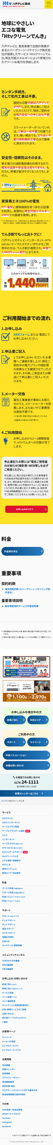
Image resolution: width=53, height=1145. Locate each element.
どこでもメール (10, 1045)
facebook (6, 1126)
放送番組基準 (8, 1081)
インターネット (8, 839)
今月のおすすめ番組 (10, 960)
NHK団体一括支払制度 (12, 1109)
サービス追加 (8, 992)
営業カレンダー (8, 1069)
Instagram (7, 1122)
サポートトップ (10, 916)
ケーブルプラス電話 (10, 826)
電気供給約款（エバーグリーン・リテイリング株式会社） (27, 590)
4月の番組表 (7, 964)
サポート (11, 742)
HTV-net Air (12, 847)
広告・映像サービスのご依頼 (14, 1009)
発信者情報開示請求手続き (14, 1094)
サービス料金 (12, 888)
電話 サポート (8, 928)
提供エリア (9, 868)
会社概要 (6, 1065)
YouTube (6, 1118)
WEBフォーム (21, 334)
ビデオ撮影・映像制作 (11, 860)
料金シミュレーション (16, 755)
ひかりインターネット (11, 822)
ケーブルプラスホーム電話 (16, 830)
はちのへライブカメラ (11, 1113)
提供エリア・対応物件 (11, 872)
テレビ (5, 835)
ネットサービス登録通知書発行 (15, 1005)
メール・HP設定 (9, 1041)
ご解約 (5, 1022)
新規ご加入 (12, 720)
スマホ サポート (9, 932)
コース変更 (9, 996)
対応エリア (35, 720)
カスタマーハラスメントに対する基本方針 (19, 1090)
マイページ (35, 742)
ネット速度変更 (8, 1001)
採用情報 (6, 1073)
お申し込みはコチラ (24, 509)
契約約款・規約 (8, 1086)
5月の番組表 (7, 969)
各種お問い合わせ (14, 765)
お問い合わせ (8, 1013)
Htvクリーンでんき (10, 856)
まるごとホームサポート (15, 852)
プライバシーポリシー (11, 1077)
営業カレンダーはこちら (26, 793)
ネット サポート (8, 924)
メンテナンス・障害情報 (12, 945)
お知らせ (6, 941)
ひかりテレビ (7, 818)
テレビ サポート (8, 920)
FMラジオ (6, 864)
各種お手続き (8, 937)
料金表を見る (11, 551)
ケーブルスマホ (12, 843)
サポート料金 (13, 892)
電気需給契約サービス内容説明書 (21, 606)
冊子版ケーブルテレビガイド (14, 1017)
